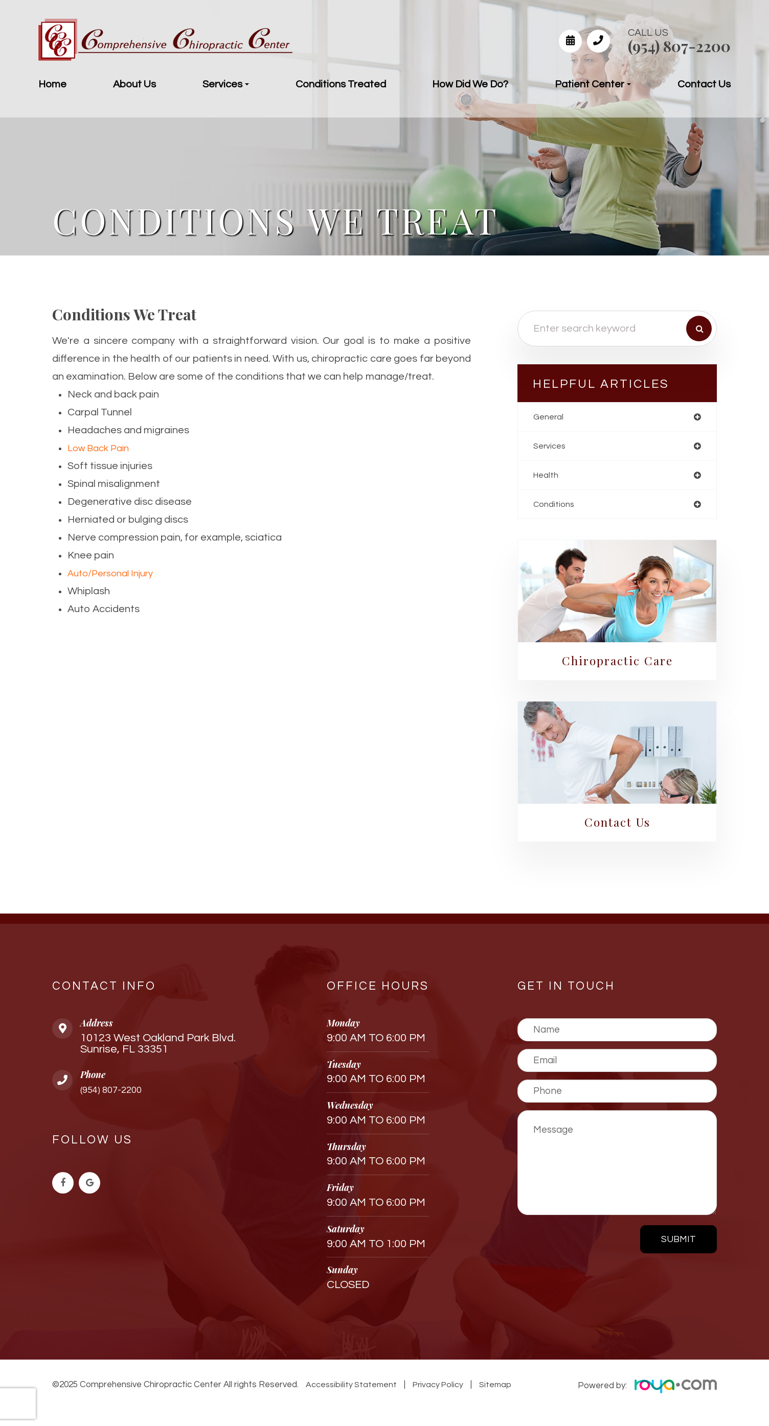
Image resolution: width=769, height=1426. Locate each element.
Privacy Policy (435, 1389)
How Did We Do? (470, 84)
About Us (134, 84)
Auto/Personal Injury (114, 573)
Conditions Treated (341, 84)
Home (52, 84)
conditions (555, 507)
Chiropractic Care (617, 665)
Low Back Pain (101, 448)
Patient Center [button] (593, 84)
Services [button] (225, 84)
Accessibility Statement (350, 1389)
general (550, 417)
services (551, 447)
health (547, 477)
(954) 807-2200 (679, 46)
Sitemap (489, 1389)
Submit (678, 1244)
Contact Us (704, 84)
